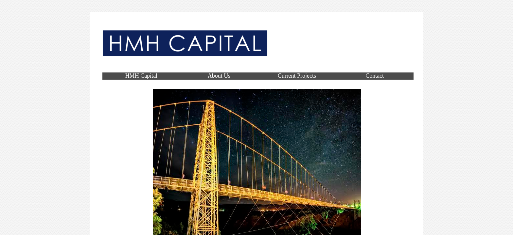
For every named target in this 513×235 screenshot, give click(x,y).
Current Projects (297, 75)
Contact (374, 75)
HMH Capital (141, 75)
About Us (219, 75)
